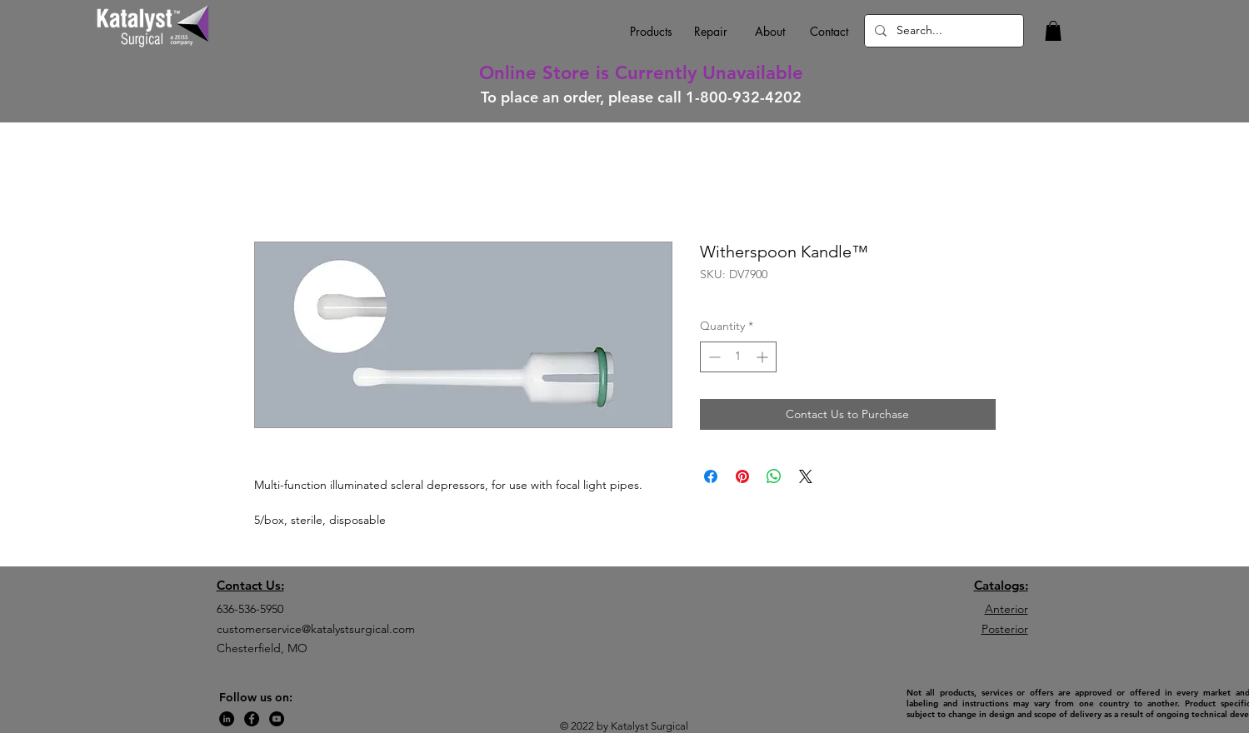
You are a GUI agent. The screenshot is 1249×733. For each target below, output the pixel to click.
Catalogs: (1001, 585)
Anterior (1006, 608)
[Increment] (763, 356)
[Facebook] (251, 718)
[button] (1053, 31)
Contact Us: (250, 585)
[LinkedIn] (226, 718)
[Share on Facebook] (711, 476)
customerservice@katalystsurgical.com (316, 628)
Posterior (1005, 628)
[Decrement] (712, 356)
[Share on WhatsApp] (774, 476)
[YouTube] (276, 718)
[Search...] (942, 31)
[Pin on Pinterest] (742, 476)
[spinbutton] (738, 356)
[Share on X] (806, 476)
